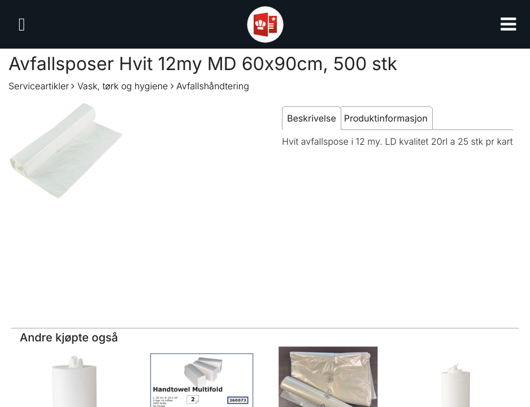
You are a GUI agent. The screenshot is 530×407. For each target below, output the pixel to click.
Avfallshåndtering (212, 86)
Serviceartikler (38, 86)
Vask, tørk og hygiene (122, 86)
